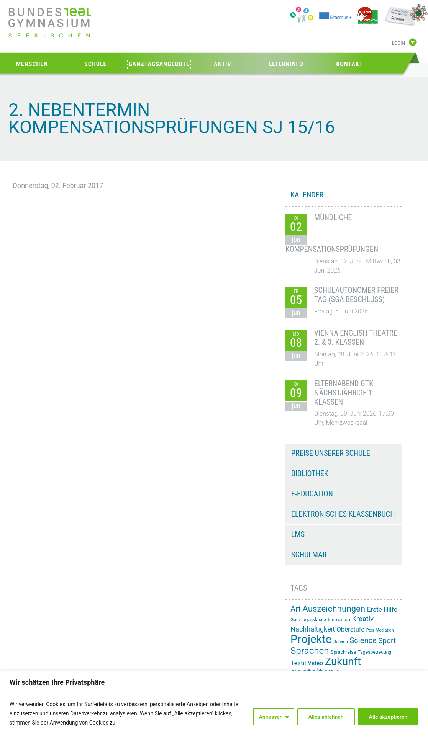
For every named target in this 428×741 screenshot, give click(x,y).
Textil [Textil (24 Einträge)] (298, 663)
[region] (214, 706)
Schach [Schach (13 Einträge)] (340, 641)
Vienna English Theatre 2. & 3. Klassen (355, 337)
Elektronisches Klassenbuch (343, 514)
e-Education (312, 493)
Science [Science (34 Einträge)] (362, 640)
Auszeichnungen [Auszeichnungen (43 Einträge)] (333, 609)
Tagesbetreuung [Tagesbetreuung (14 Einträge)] (375, 652)
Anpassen (271, 717)
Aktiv (222, 64)
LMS (298, 534)
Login (398, 43)
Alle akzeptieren (388, 717)
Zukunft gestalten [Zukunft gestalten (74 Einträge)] (325, 667)
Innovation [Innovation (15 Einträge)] (339, 619)
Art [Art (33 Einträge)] (295, 609)
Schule (95, 64)
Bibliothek (309, 473)
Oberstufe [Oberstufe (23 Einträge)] (351, 629)
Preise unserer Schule (330, 453)
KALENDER (306, 194)
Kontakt (349, 64)
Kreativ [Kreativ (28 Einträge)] (363, 619)
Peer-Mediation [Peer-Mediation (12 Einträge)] (380, 630)
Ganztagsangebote (159, 64)
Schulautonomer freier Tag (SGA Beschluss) (356, 295)
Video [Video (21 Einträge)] (315, 663)
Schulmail (309, 554)
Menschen (32, 64)
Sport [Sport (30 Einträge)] (387, 640)
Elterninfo (286, 64)
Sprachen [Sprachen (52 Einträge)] (309, 650)
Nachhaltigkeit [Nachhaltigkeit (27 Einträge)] (312, 629)
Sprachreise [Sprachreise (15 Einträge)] (343, 652)
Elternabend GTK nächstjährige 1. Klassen (344, 392)
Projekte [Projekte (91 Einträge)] (310, 639)
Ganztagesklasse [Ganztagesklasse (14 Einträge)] (308, 619)
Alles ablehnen (326, 717)
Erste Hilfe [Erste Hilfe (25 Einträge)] (382, 609)
